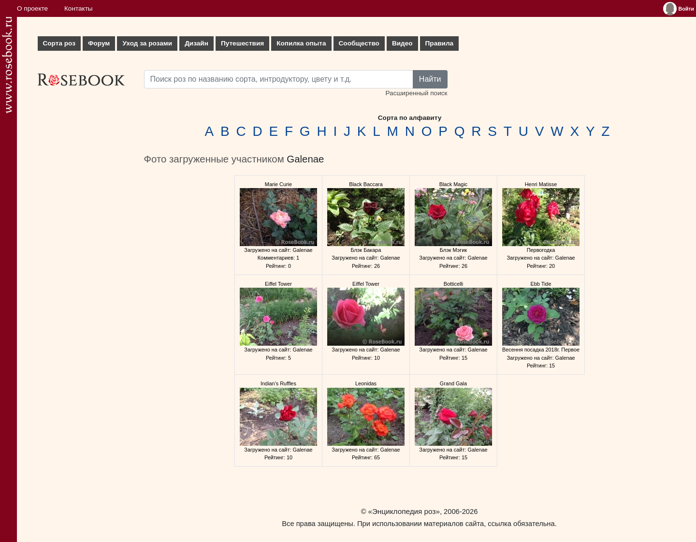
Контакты (78, 8)
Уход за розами (147, 43)
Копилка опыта (301, 43)
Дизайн (196, 43)
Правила (439, 43)
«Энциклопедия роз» (404, 511)
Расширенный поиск (416, 93)
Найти (430, 79)
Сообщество (359, 43)
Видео (402, 43)
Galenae (305, 159)
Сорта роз (59, 43)
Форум (99, 43)
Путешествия (242, 43)
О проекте (32, 8)
